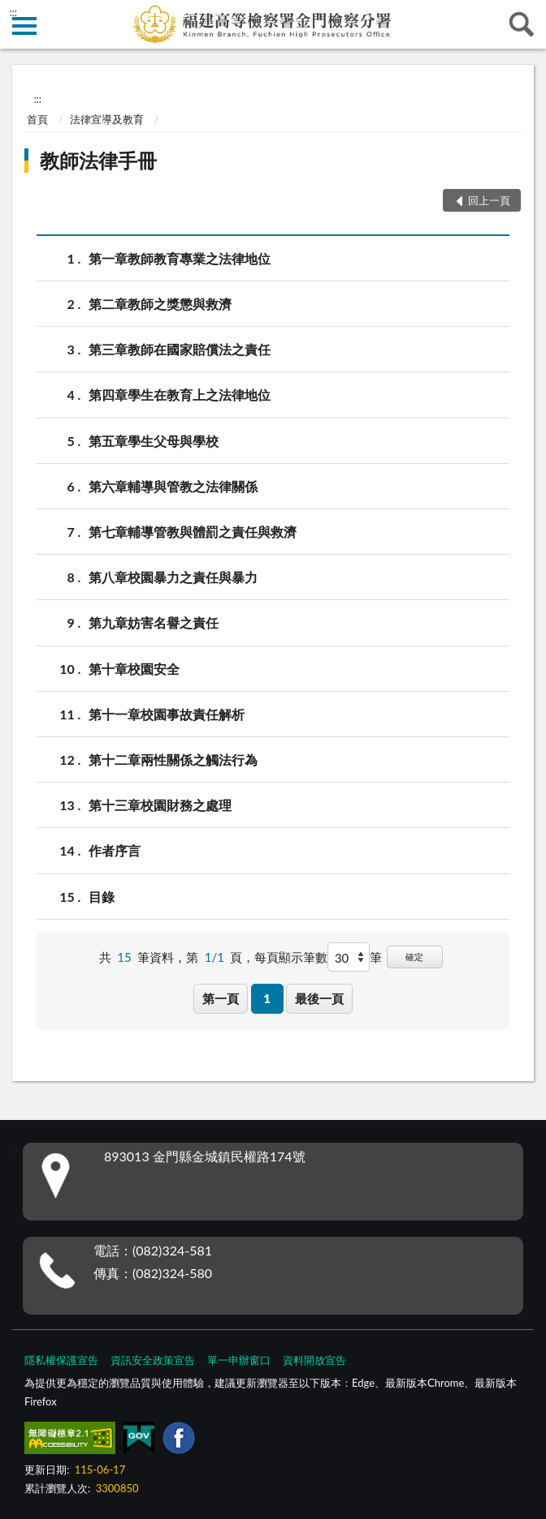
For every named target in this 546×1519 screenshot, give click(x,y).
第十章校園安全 (134, 668)
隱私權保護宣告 (61, 1360)
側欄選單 (24, 26)
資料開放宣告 (314, 1360)
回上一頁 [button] (489, 200)
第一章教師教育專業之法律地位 (180, 258)
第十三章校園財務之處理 (160, 805)
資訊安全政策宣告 (152, 1360)
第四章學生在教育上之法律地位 (180, 394)
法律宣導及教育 (107, 119)
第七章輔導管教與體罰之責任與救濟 (193, 531)
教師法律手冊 (98, 160)
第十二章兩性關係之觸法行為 (173, 759)
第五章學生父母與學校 (154, 440)
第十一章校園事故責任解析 (167, 714)
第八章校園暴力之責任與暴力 (173, 577)
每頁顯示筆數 (290, 957)
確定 (414, 956)
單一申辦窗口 (239, 1360)
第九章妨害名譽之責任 (154, 622)
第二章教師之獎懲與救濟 (160, 303)
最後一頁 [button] (319, 998)
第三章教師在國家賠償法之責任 (180, 349)
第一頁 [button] (220, 998)
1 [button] (267, 998)
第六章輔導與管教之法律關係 (173, 486)
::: (13, 12)
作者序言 (115, 850)
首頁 (37, 119)
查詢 (521, 24)
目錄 (102, 896)
